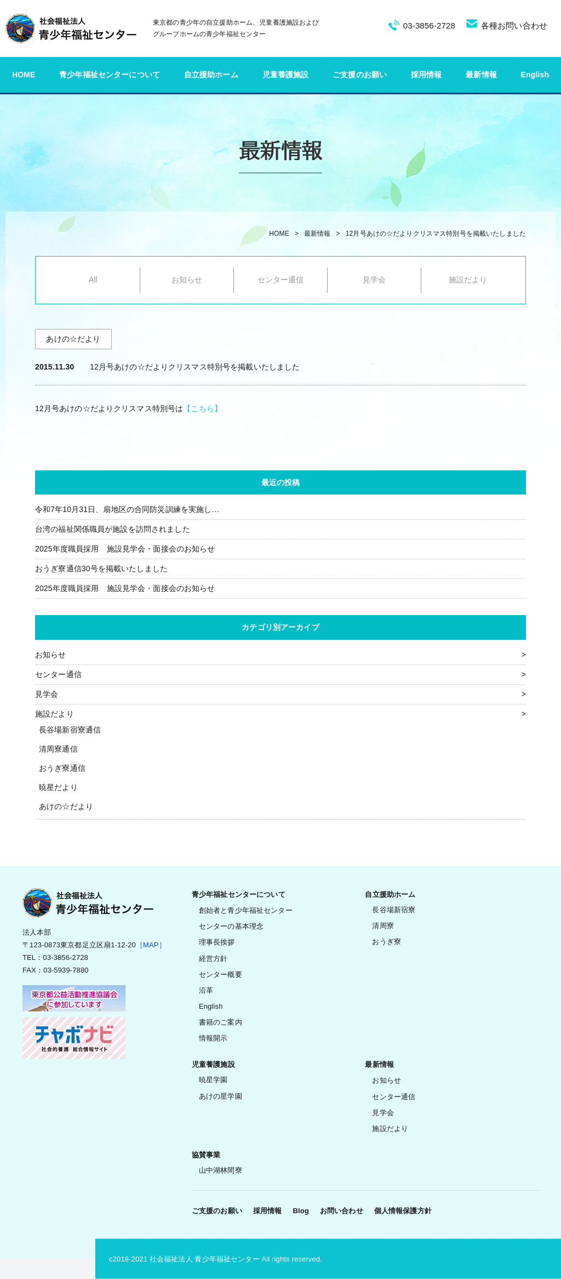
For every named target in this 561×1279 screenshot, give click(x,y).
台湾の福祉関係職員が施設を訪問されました (112, 529)
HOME (24, 74)
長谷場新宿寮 (393, 910)
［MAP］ (151, 945)
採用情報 (426, 74)
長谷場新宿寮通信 (70, 729)
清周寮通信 (58, 748)
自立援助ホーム (211, 74)
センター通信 (280, 279)
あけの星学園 (220, 1096)
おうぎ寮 (386, 941)
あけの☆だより (66, 806)
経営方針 (213, 958)
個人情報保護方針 (403, 1211)
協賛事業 (206, 1155)
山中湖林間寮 (220, 1170)
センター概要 (220, 974)
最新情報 (481, 74)
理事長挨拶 (217, 942)
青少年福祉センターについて (109, 74)
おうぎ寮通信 (62, 768)
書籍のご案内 (220, 1022)
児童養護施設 (285, 74)
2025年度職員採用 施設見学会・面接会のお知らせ (125, 548)
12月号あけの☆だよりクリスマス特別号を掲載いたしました (436, 233)
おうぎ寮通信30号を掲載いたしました (101, 568)
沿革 (206, 990)
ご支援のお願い (360, 74)
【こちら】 (202, 408)
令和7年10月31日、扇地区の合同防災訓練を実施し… (127, 509)
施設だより (468, 279)
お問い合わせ (341, 1211)
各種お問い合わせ (514, 25)
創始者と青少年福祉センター (246, 910)
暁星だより (58, 787)
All (93, 279)
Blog (300, 1211)
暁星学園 (213, 1080)
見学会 (374, 279)
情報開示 (213, 1038)
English (535, 74)
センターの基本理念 (231, 926)
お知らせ (187, 279)
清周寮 (382, 926)
